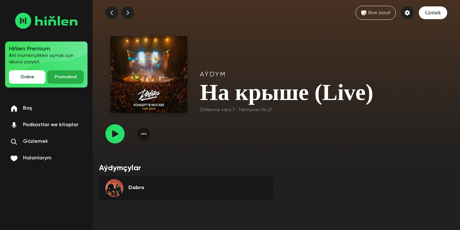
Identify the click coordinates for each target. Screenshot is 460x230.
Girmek (433, 12)
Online (27, 77)
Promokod (65, 77)
